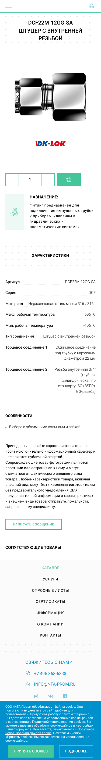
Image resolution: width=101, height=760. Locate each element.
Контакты (50, 636)
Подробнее (76, 751)
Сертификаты (50, 602)
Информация (50, 613)
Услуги (50, 580)
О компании (50, 625)
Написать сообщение (33, 524)
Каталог (51, 568)
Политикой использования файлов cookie (49, 731)
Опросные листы (50, 591)
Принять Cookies (31, 751)
